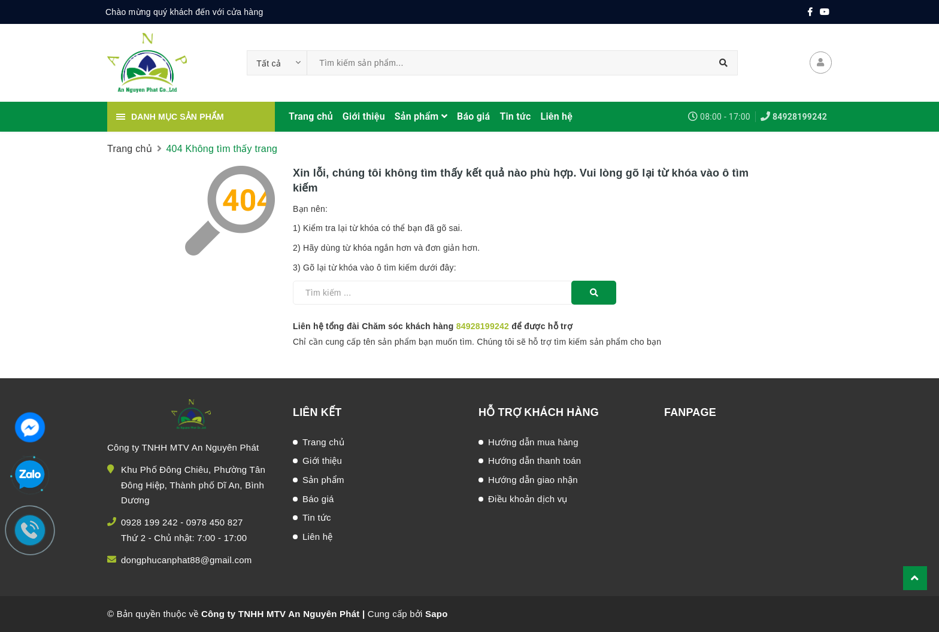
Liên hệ (557, 116)
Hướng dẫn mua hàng (533, 442)
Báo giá (473, 116)
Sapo (436, 614)
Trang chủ (311, 116)
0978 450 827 (214, 522)
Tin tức (515, 116)
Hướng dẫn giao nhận (533, 480)
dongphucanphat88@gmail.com (186, 560)
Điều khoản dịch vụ (528, 499)
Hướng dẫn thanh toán (534, 460)
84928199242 (800, 116)
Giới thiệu (364, 116)
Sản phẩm (421, 116)
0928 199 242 (149, 522)
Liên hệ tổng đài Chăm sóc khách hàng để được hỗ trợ (433, 326)
